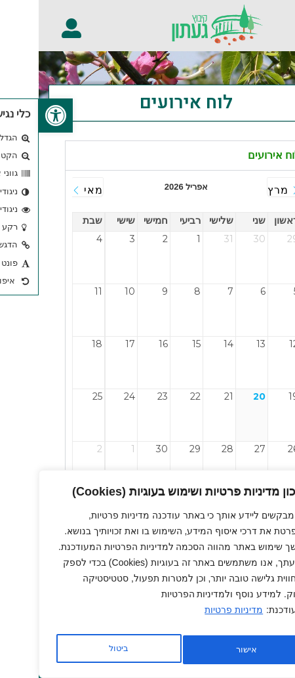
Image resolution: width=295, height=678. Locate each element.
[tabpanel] (147, 342)
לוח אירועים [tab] (235, 155)
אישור (80, 650)
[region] (144, 577)
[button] (277, 21)
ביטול (203, 650)
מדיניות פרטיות (195, 617)
